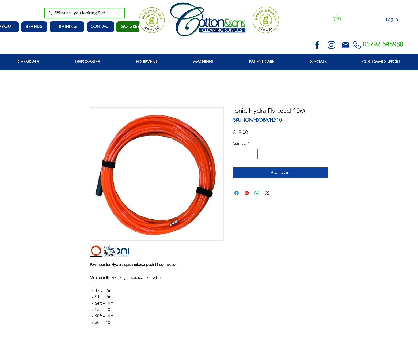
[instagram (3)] (331, 45)
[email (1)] (345, 45)
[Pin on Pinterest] (247, 193)
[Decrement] (237, 154)
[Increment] (253, 154)
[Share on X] (267, 193)
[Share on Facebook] (236, 193)
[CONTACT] (100, 26)
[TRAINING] (67, 26)
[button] (340, 18)
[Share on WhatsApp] (257, 193)
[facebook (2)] (317, 45)
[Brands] (34, 26)
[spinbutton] (245, 154)
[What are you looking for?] (84, 13)
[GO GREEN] (132, 26)
